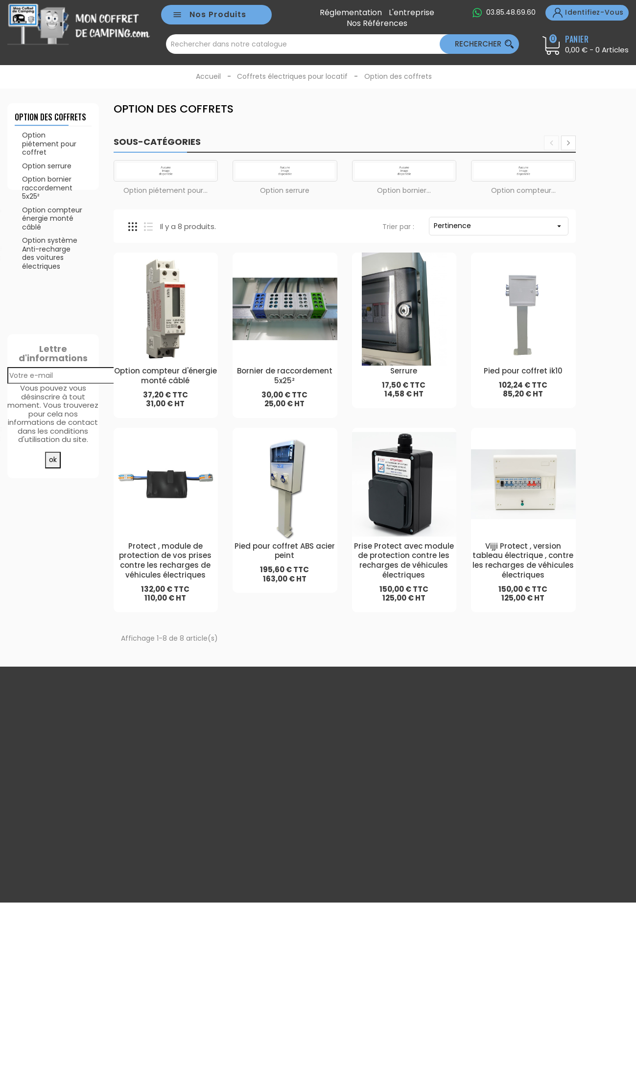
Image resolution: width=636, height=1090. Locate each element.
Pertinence (499, 226)
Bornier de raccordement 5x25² (284, 376)
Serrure (70, 463)
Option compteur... (523, 190)
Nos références (377, 23)
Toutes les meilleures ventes (52, 639)
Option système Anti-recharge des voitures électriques (49, 260)
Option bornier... (404, 190)
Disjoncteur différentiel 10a (77, 373)
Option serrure (46, 173)
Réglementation (351, 12)
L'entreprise (411, 12)
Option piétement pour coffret (49, 151)
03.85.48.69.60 (511, 12)
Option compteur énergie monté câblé (52, 225)
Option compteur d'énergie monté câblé (165, 376)
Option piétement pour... (165, 190)
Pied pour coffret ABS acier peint (285, 551)
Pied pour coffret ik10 (523, 371)
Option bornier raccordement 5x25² (47, 195)
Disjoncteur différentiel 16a (77, 553)
